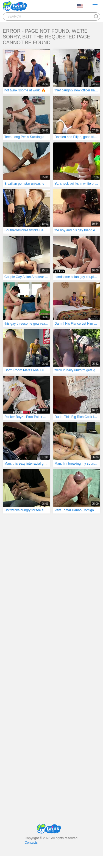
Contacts (31, 842)
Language (80, 6)
